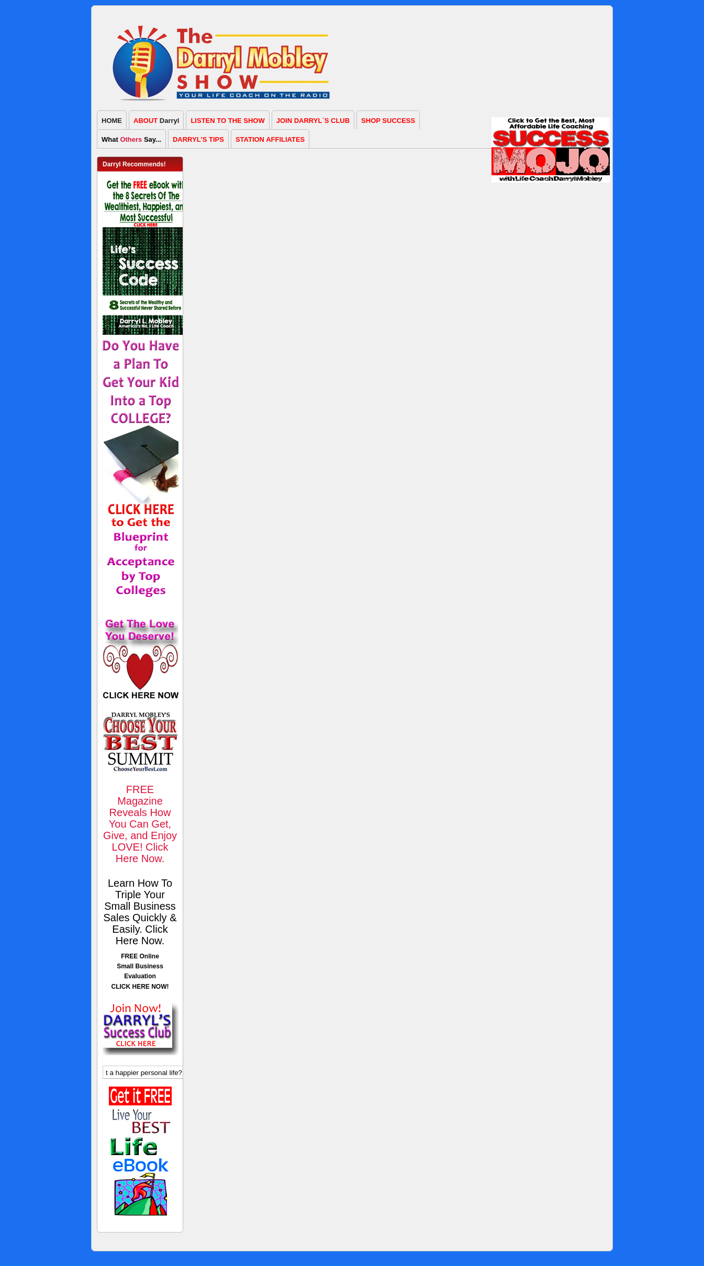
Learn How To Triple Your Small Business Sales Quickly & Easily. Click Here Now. (139, 911)
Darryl (156, 121)
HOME (112, 121)
